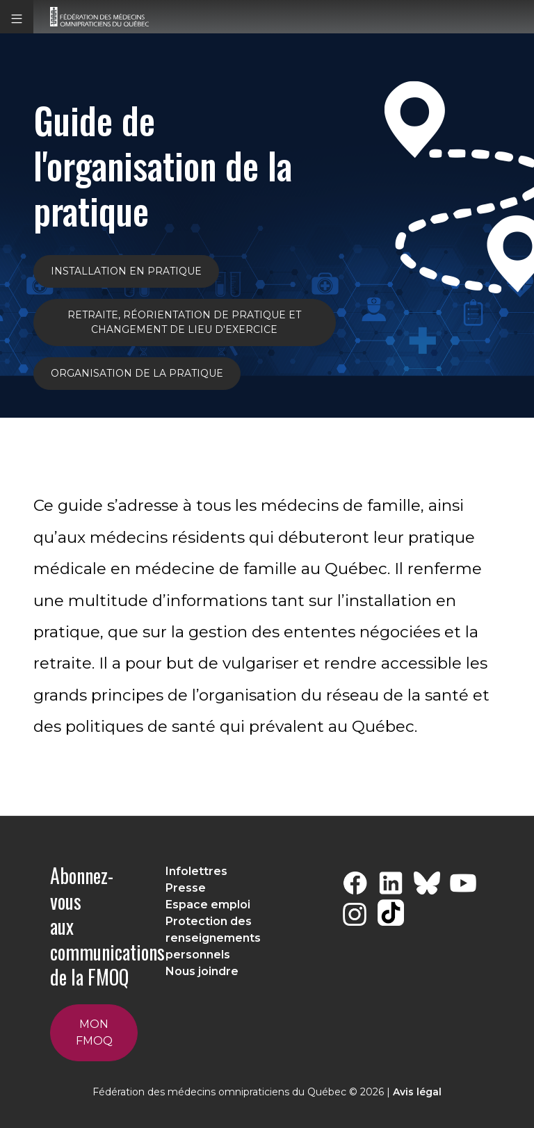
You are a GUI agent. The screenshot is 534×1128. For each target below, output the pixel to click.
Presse (185, 887)
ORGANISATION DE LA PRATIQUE (137, 373)
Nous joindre (201, 971)
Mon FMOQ (94, 1032)
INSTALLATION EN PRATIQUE (126, 271)
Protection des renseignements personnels (213, 938)
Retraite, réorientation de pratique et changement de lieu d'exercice (184, 322)
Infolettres (196, 871)
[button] (16, 16)
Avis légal (417, 1092)
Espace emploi (207, 904)
